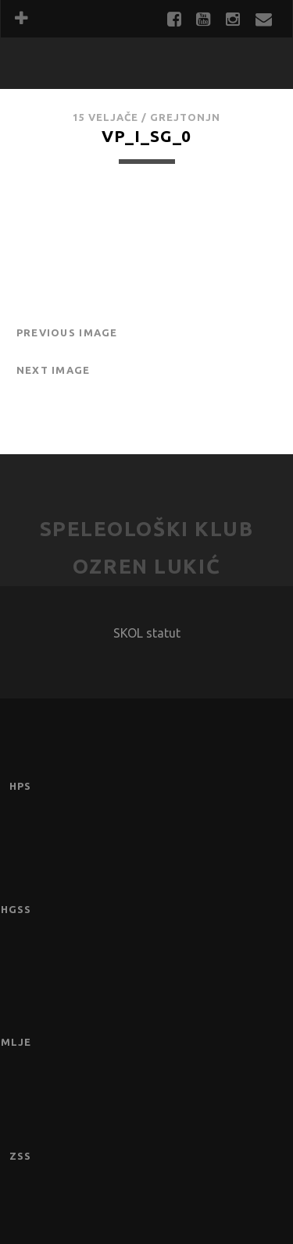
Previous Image (67, 332)
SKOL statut (146, 633)
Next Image (53, 369)
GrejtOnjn (185, 117)
